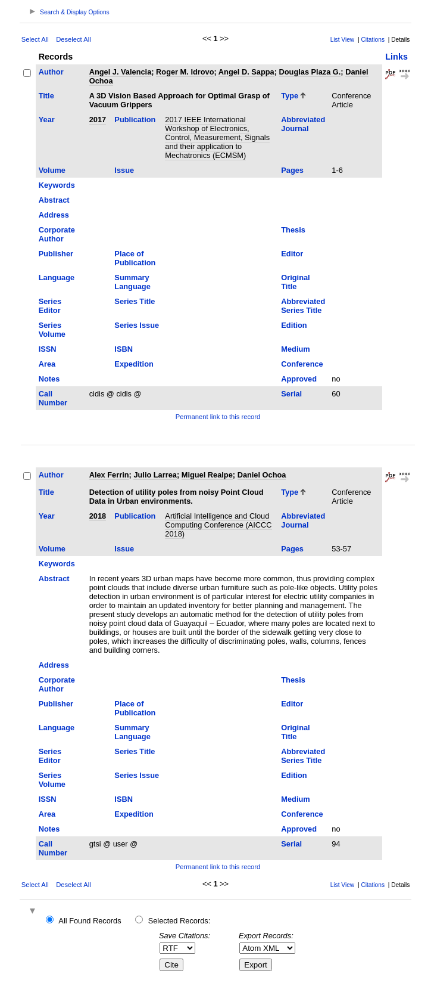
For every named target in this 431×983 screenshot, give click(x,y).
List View (342, 39)
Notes (49, 378)
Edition (294, 325)
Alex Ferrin (109, 474)
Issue (124, 170)
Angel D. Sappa (246, 71)
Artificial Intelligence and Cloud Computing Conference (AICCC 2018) (218, 524)
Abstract (54, 200)
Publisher (56, 253)
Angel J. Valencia (120, 71)
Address (54, 214)
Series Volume (52, 330)
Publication (134, 119)
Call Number (53, 398)
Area (47, 363)
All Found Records (89, 920)
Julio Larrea (155, 474)
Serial (291, 393)
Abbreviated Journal (303, 124)
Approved (299, 378)
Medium (295, 349)
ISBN (123, 349)
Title (46, 95)
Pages (292, 170)
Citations (373, 39)
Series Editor (50, 306)
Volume (52, 170)
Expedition (133, 363)
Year (47, 119)
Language (56, 277)
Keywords (57, 185)
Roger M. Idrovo (185, 71)
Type (289, 95)
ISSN (48, 349)
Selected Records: (179, 920)
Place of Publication (134, 258)
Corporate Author (57, 234)
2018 (97, 515)
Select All (35, 39)
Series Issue (136, 325)
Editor (292, 253)
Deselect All (73, 39)
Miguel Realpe (207, 474)
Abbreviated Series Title (303, 306)
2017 (97, 119)
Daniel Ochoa (262, 474)
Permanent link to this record (218, 416)
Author (51, 71)
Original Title (295, 282)
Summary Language (132, 282)
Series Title (134, 301)
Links (396, 56)
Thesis (293, 229)
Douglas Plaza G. (310, 71)
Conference (302, 363)
